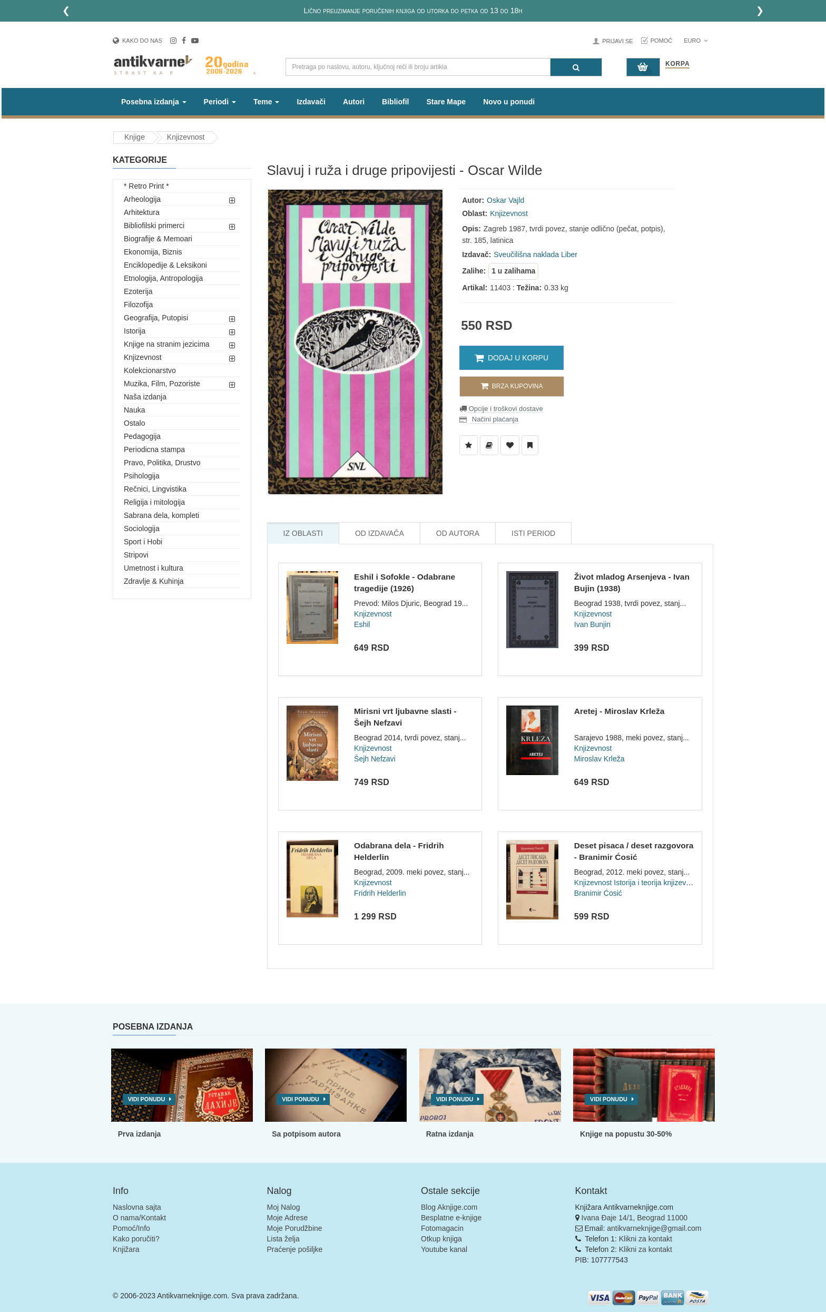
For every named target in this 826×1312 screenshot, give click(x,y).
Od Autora (457, 533)
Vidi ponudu (146, 1099)
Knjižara (126, 1249)
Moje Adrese (287, 1217)
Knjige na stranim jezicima (167, 344)
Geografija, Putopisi (156, 318)
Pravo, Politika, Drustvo (162, 462)
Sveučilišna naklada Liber (535, 254)
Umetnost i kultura (153, 568)
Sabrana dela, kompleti (161, 515)
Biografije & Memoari (158, 238)
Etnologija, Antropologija (163, 278)
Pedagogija (142, 436)
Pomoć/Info (131, 1228)
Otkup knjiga (441, 1239)
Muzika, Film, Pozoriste (162, 383)
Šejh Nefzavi (375, 759)
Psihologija (142, 476)
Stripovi (136, 555)
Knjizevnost (186, 137)
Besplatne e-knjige (451, 1217)
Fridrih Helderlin (380, 893)
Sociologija (142, 528)
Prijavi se (617, 41)
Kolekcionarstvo (150, 370)
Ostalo (134, 423)
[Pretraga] (576, 67)
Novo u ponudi (509, 101)
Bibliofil (395, 101)
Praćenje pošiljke (295, 1249)
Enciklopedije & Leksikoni (165, 265)
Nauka (134, 410)
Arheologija (142, 199)
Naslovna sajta (137, 1207)
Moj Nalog (283, 1207)
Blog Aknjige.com (449, 1207)
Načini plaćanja (494, 419)
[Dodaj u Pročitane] (530, 445)
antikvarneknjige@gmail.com (654, 1228)
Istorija (134, 331)
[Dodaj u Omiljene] (509, 445)
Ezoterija (138, 291)
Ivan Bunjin (592, 624)
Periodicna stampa (154, 449)
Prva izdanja (139, 1134)
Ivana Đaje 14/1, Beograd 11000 (634, 1217)
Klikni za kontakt (645, 1239)
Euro (695, 40)
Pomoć (662, 40)
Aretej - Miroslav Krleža (619, 711)
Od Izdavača (379, 533)
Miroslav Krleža (599, 759)
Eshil (362, 624)
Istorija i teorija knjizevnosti (658, 882)
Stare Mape (446, 101)
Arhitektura (142, 212)
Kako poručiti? (136, 1239)
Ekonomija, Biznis (153, 252)
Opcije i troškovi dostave (505, 409)
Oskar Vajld (505, 200)
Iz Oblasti (303, 533)
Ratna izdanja (450, 1134)
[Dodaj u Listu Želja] (468, 445)
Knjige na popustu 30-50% (626, 1134)
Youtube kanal (444, 1249)
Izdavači (311, 101)
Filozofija (138, 304)
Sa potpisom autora (306, 1134)
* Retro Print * (146, 186)
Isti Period (533, 533)
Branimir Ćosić (598, 893)
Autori (354, 101)
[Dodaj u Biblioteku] (489, 445)
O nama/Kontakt (139, 1217)
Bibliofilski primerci (154, 225)
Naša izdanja (145, 397)
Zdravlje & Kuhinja (154, 581)
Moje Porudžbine (294, 1228)
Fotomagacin (442, 1228)
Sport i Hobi (143, 541)
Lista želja (283, 1239)
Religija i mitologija (154, 502)
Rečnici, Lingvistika (155, 489)
